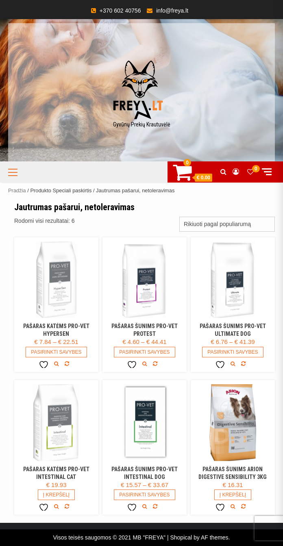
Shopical (181, 537)
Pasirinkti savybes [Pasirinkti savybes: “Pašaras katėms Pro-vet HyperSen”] (56, 352)
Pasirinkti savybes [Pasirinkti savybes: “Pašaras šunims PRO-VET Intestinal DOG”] (144, 495)
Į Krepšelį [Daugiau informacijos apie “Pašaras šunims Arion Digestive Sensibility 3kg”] (233, 495)
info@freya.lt (172, 10)
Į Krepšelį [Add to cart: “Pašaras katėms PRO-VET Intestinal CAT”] (56, 495)
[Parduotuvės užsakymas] (227, 224)
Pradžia (17, 190)
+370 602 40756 (120, 10)
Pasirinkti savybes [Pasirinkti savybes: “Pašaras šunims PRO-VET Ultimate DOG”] (232, 352)
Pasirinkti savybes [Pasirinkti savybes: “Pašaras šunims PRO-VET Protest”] (144, 352)
